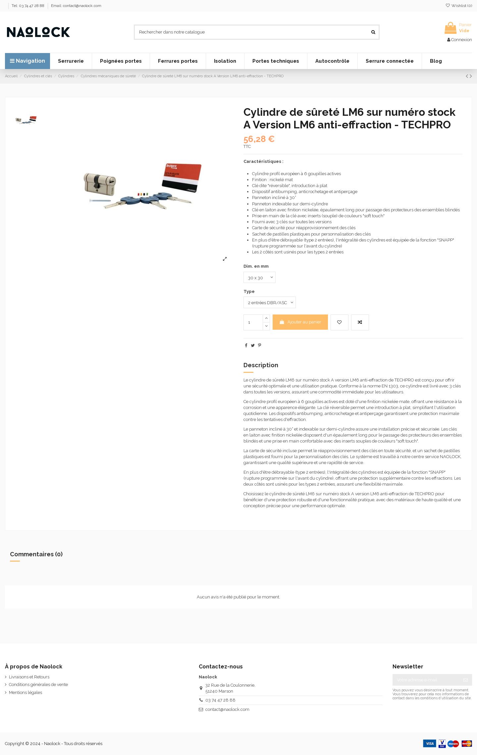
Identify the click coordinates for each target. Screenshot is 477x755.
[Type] (269, 302)
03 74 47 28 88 (220, 700)
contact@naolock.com (227, 709)
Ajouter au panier (300, 321)
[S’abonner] (465, 680)
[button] (71, 61)
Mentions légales (25, 692)
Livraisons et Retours (29, 676)
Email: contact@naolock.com (76, 5)
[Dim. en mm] (259, 277)
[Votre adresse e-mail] (426, 680)
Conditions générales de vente (38, 684)
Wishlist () (459, 5)
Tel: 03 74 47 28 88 (28, 5)
